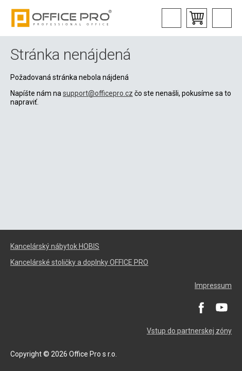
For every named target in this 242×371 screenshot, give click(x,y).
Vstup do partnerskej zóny (189, 331)
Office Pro (61, 18)
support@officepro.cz (98, 93)
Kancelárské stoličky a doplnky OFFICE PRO (79, 262)
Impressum (213, 285)
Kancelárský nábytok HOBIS (54, 246)
